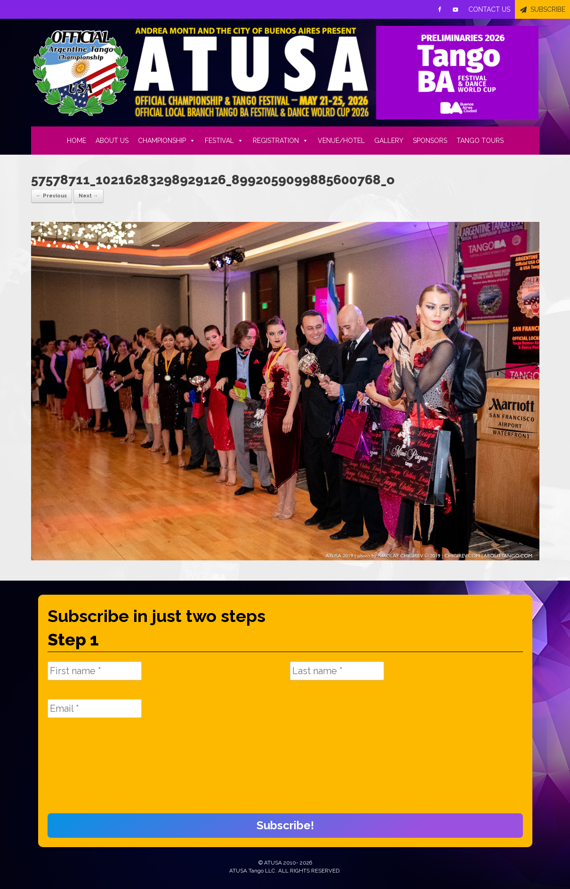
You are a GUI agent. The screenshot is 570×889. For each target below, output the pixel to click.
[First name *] (95, 670)
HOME (76, 140)
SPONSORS (430, 140)
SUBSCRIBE (547, 9)
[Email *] (95, 708)
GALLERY (388, 140)
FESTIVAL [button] (224, 140)
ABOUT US (112, 140)
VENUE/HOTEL (341, 140)
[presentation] (86, 770)
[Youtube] (456, 9)
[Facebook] (440, 9)
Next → (88, 196)
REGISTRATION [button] (280, 140)
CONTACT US (489, 9)
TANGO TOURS (480, 140)
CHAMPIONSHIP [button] (166, 140)
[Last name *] (337, 670)
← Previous (51, 196)
